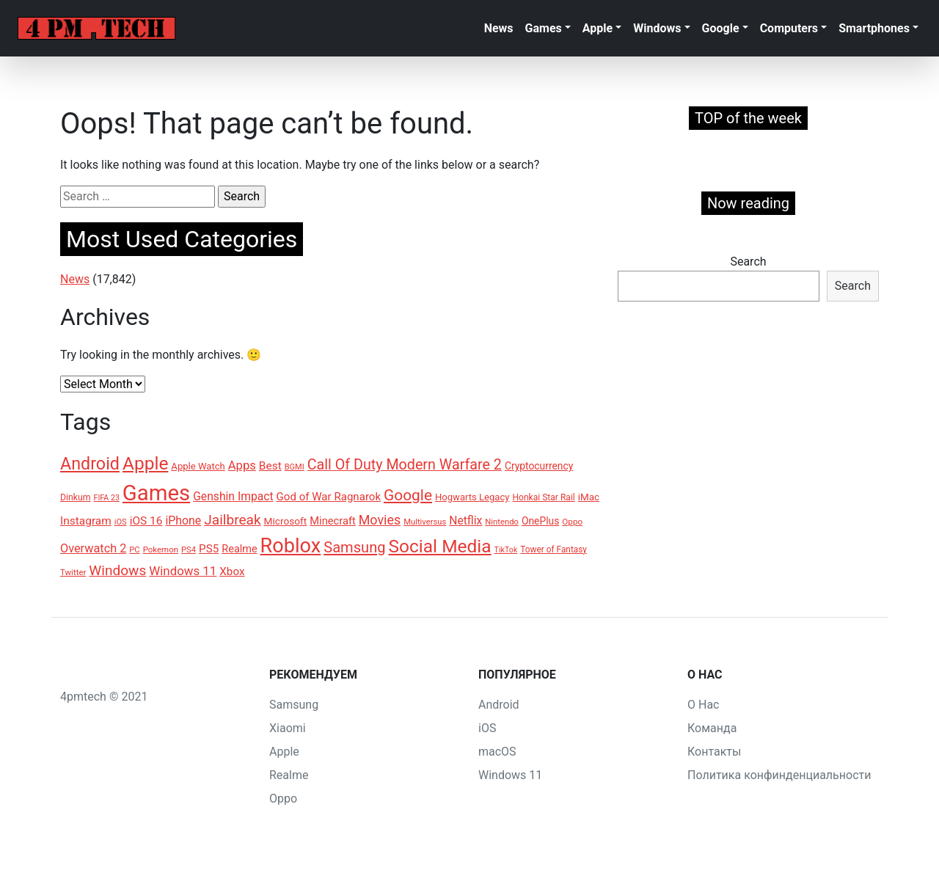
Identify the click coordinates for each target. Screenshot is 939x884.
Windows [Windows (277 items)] (117, 570)
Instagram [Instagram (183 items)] (86, 520)
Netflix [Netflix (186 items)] (465, 520)
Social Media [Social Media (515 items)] (439, 546)
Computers (789, 28)
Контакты (714, 752)
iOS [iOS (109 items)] (120, 522)
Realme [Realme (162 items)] (239, 549)
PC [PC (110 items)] (134, 550)
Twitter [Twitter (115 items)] (73, 572)
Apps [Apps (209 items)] (242, 465)
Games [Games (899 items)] (156, 493)
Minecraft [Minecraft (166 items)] (333, 520)
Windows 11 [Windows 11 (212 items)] (182, 570)
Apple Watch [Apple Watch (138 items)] (197, 466)
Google (720, 28)
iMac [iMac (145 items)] (588, 497)
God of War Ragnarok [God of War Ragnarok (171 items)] (329, 496)
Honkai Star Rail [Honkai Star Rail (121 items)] (543, 497)
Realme (288, 775)
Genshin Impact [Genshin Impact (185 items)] (233, 496)
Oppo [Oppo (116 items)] (572, 521)
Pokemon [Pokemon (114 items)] (160, 549)
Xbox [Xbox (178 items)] (231, 571)
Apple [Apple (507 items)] (145, 463)
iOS (487, 728)
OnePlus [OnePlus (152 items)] (540, 521)
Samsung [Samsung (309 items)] (354, 547)
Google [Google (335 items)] (408, 495)
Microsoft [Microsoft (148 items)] (285, 521)
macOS (497, 752)
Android (498, 705)
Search (748, 262)
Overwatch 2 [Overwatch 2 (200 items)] (93, 548)
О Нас (703, 705)
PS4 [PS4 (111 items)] (188, 550)
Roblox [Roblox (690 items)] (290, 546)
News (499, 28)
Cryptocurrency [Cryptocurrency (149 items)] (539, 466)
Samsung (293, 705)
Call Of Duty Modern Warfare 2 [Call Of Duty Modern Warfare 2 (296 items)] (404, 464)
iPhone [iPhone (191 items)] (183, 520)
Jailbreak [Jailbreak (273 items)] (232, 519)
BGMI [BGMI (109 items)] (294, 467)
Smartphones (874, 28)
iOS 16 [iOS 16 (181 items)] (146, 520)
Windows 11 (510, 775)
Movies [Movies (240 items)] (380, 519)
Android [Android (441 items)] (90, 463)
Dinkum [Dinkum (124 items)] (75, 497)
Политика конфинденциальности (779, 775)
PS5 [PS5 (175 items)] (209, 548)
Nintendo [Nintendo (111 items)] (502, 522)
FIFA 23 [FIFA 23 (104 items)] (107, 498)
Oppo (283, 799)
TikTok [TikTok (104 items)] (506, 550)
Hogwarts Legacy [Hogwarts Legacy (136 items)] (472, 497)
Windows (657, 28)
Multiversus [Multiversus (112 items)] (424, 522)
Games (543, 28)
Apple (597, 28)
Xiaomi (287, 728)
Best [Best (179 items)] (270, 465)
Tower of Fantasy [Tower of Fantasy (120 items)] (553, 549)
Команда (712, 728)
